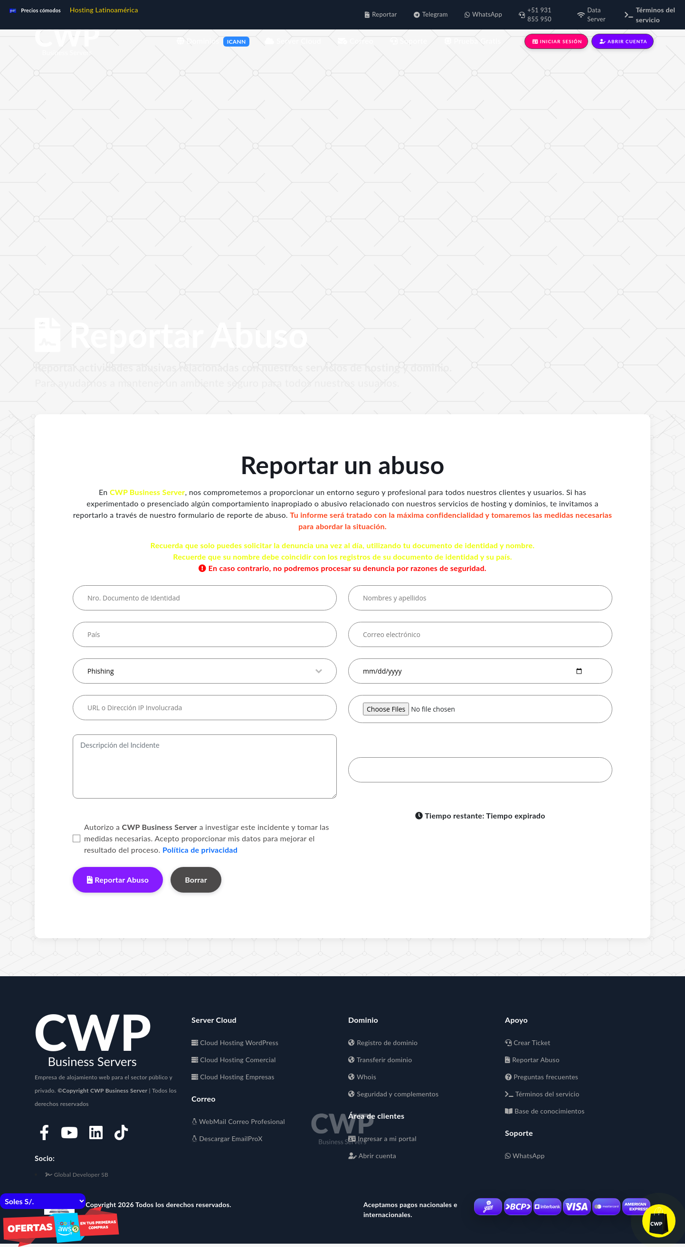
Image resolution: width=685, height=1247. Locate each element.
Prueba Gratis (472, 40)
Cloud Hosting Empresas (233, 1077)
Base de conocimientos (545, 1111)
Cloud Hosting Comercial (233, 1060)
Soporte (409, 40)
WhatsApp (525, 1156)
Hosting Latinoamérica (104, 10)
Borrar (196, 879)
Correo (355, 40)
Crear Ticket (528, 1042)
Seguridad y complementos (393, 1094)
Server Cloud (293, 40)
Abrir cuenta (372, 1156)
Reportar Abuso (118, 879)
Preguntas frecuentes (541, 1077)
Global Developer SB (76, 1174)
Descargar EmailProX (227, 1138)
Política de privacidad (200, 849)
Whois (362, 1077)
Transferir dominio (380, 1060)
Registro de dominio (383, 1042)
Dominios (198, 40)
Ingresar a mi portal (382, 1138)
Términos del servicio (542, 1094)
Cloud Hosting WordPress (234, 1042)
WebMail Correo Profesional (238, 1121)
